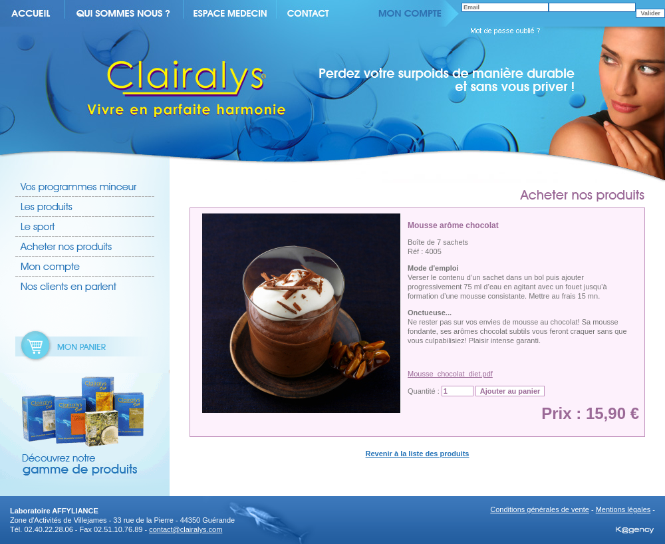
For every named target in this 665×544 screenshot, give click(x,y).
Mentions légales (623, 509)
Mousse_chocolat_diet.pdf (450, 374)
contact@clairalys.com (185, 529)
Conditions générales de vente (539, 509)
